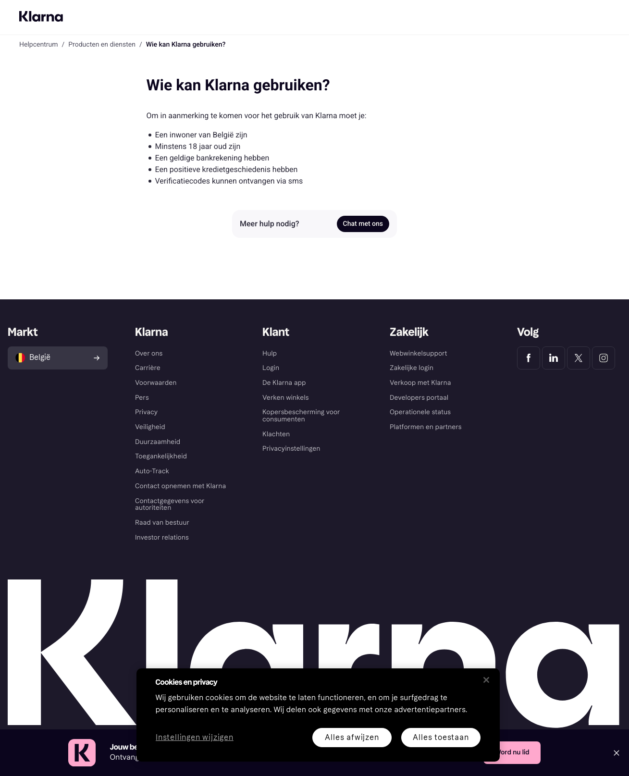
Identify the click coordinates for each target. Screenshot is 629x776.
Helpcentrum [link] (38, 45)
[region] (318, 715)
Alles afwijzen (352, 737)
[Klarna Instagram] (603, 358)
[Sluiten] (486, 679)
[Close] (616, 753)
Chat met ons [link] (363, 224)
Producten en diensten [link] (102, 45)
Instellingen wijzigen (195, 737)
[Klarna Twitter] (578, 358)
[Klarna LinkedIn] (553, 358)
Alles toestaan (441, 737)
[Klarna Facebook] (528, 358)
